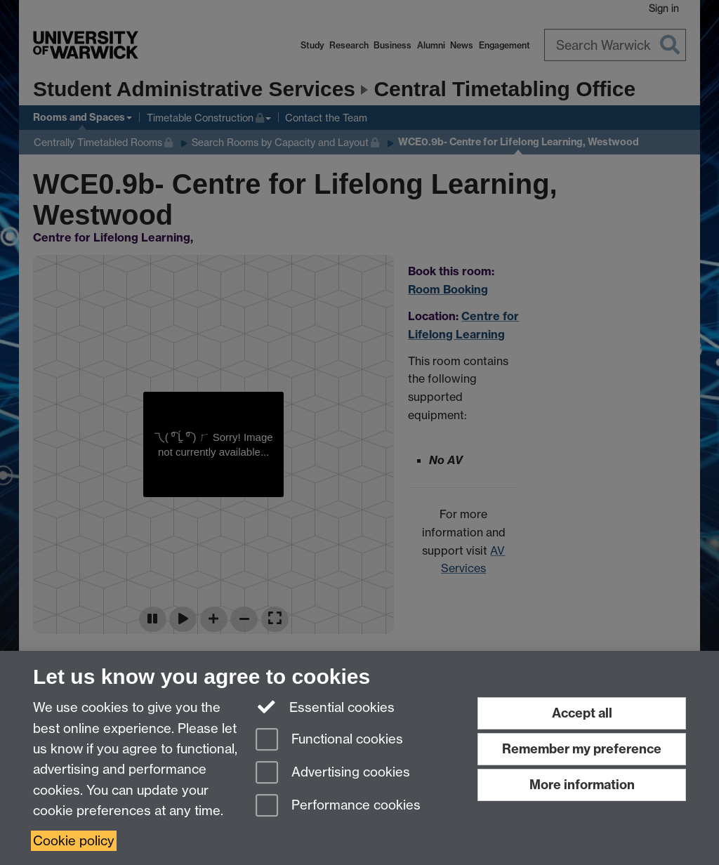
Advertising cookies (333, 773)
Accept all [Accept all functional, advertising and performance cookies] (582, 713)
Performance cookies (338, 806)
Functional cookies (329, 740)
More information (582, 785)
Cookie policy (73, 841)
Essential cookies (325, 706)
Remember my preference (581, 749)
